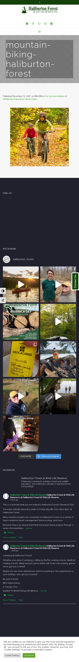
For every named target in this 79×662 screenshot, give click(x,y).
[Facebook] (33, 23)
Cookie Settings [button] (12, 655)
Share (20, 537)
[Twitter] (39, 23)
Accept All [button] (29, 655)
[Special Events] (51, 23)
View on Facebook (9, 537)
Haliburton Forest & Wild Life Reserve (28, 495)
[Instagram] (27, 23)
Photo (8, 532)
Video (8, 595)
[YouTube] (45, 23)
